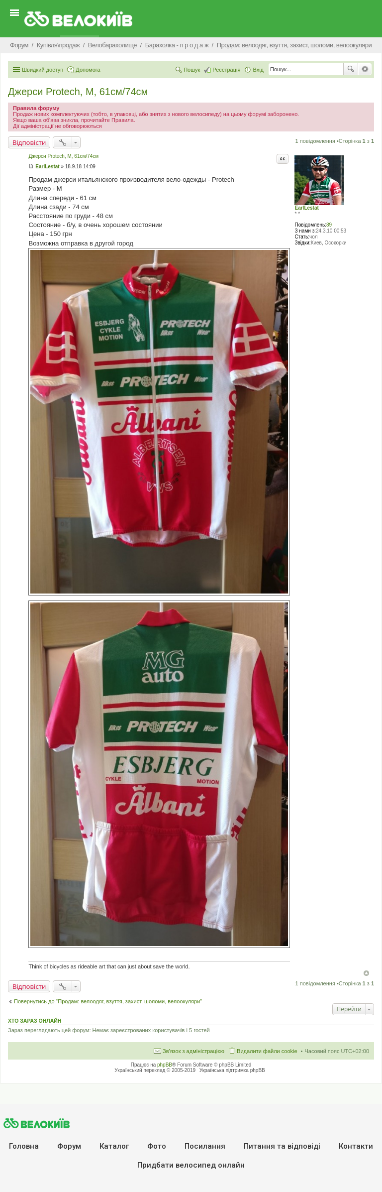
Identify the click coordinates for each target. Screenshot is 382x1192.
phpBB (164, 1065)
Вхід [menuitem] (258, 70)
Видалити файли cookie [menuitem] (267, 1051)
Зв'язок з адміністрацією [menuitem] (193, 1051)
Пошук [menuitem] (192, 70)
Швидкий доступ (42, 70)
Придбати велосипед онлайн (191, 1165)
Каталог (114, 1146)
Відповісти (29, 142)
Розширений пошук (365, 69)
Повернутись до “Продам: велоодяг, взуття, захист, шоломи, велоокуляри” (108, 1001)
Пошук (350, 69)
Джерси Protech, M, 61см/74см (78, 91)
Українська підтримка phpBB (232, 1070)
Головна (24, 1146)
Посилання (205, 1146)
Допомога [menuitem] (88, 70)
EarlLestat (306, 208)
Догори (366, 973)
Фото (156, 1146)
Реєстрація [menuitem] (226, 70)
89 (329, 225)
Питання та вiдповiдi (282, 1146)
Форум (69, 1146)
